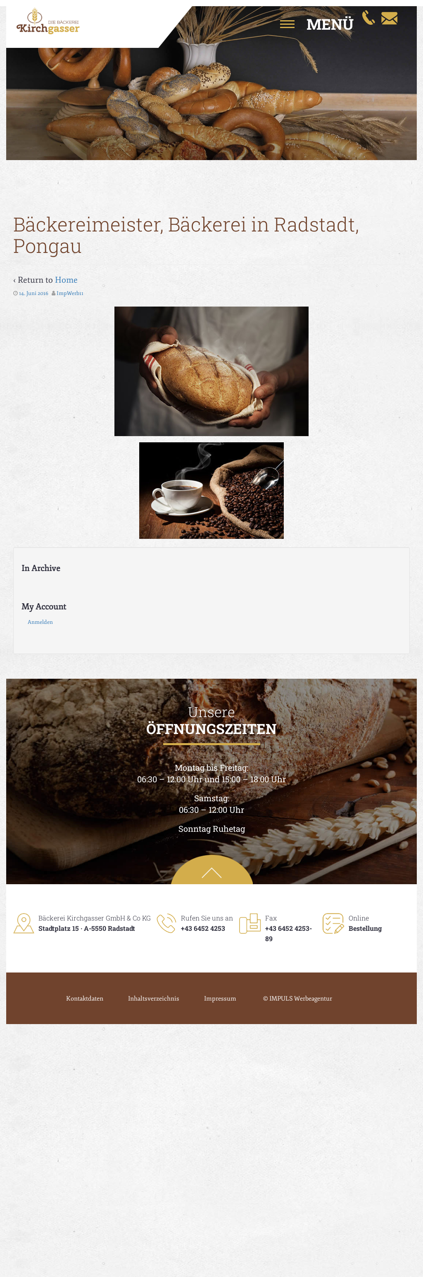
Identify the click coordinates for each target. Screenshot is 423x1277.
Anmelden (40, 622)
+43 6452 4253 (203, 928)
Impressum (220, 999)
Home (66, 280)
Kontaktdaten (84, 999)
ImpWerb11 (70, 293)
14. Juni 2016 (33, 293)
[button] (307, 24)
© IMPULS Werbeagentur (297, 999)
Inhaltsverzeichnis (153, 999)
